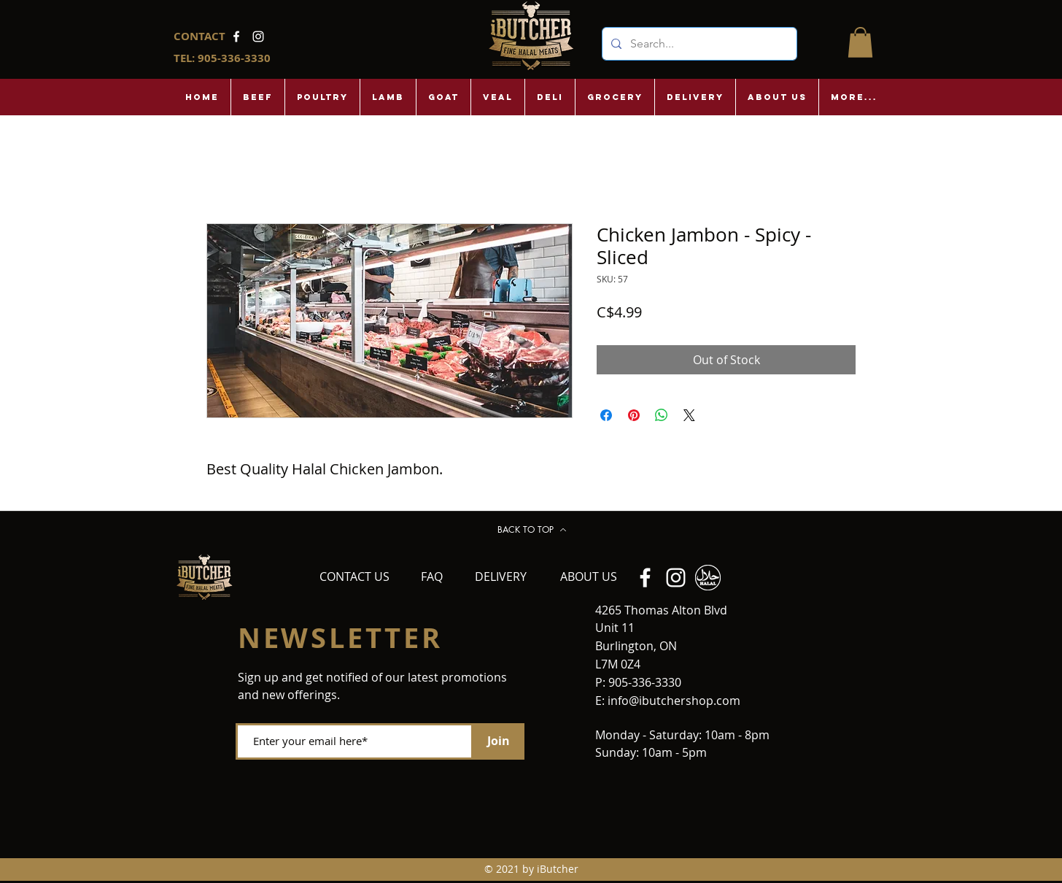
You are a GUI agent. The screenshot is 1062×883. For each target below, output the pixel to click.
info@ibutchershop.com (674, 701)
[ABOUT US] (588, 577)
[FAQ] (432, 577)
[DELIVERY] (501, 577)
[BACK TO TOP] (532, 529)
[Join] (498, 741)
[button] (860, 42)
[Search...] (698, 44)
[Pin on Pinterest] (634, 415)
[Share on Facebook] (606, 415)
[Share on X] (689, 415)
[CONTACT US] (354, 577)
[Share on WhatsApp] (661, 415)
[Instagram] (258, 36)
